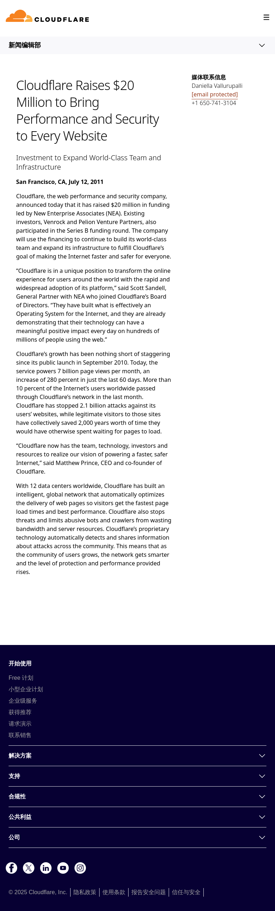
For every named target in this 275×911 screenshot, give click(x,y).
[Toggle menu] (266, 17)
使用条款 (113, 892)
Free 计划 (21, 678)
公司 (137, 837)
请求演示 (20, 724)
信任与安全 (186, 892)
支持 (137, 776)
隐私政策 (84, 892)
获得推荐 (20, 712)
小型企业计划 (26, 689)
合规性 (137, 796)
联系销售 (20, 735)
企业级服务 (23, 701)
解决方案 (137, 755)
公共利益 (137, 817)
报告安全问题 (148, 892)
